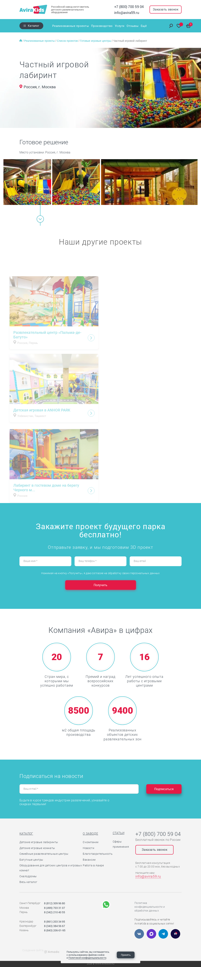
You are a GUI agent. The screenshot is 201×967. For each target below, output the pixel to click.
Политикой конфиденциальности (87, 957)
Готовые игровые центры (96, 40)
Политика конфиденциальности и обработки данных (149, 906)
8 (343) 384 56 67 (54, 926)
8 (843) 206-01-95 (54, 930)
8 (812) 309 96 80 (54, 903)
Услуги (120, 26)
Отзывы (133, 26)
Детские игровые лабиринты (38, 842)
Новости (88, 848)
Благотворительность (98, 853)
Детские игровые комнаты (37, 848)
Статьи (118, 833)
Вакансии (89, 859)
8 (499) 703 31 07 (54, 908)
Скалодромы (28, 876)
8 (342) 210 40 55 (54, 912)
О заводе (90, 833)
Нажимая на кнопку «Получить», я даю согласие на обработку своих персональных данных (100, 573)
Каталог (33, 25)
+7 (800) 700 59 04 (129, 6)
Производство (102, 26)
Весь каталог (28, 882)
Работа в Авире (93, 865)
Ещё (144, 26)
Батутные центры (31, 859)
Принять (126, 955)
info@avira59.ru (126, 12)
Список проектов (68, 40)
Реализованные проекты (70, 26)
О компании (91, 842)
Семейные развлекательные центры (43, 853)
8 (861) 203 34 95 (54, 921)
